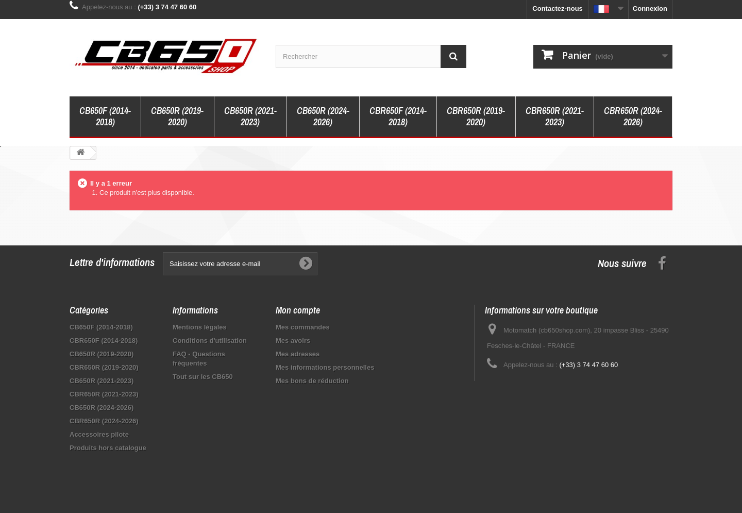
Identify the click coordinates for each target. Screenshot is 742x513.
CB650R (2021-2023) (250, 116)
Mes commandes (303, 327)
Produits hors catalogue (108, 448)
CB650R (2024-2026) (323, 116)
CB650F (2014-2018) (105, 116)
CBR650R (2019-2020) (476, 116)
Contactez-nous (557, 8)
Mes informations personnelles (325, 367)
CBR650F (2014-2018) (398, 116)
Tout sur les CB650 (203, 376)
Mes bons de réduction (312, 381)
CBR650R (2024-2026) (633, 116)
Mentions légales (200, 327)
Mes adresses (297, 354)
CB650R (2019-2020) (177, 116)
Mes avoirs (293, 340)
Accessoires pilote (99, 434)
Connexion (650, 8)
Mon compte (298, 310)
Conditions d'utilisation (210, 340)
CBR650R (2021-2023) (555, 116)
